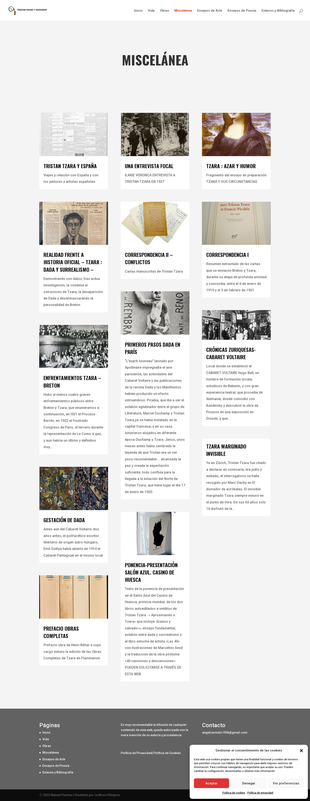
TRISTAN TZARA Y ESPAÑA (70, 166)
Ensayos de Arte (209, 10)
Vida (151, 10)
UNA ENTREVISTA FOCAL (149, 166)
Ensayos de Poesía (242, 10)
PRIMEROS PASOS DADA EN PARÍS (152, 347)
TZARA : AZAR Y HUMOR (231, 166)
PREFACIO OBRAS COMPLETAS (61, 632)
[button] (301, 750)
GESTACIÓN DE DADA (64, 520)
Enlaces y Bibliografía (278, 10)
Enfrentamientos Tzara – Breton (72, 381)
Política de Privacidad (136, 753)
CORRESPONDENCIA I (227, 254)
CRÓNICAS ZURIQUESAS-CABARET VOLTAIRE (231, 353)
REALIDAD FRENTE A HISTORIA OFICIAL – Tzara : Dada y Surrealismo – (72, 262)
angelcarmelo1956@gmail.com (224, 732)
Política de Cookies (167, 753)
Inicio (138, 10)
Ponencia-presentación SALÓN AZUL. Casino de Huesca (151, 572)
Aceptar (211, 783)
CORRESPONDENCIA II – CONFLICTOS (149, 258)
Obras (164, 10)
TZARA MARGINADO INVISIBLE (226, 449)
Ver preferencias (286, 783)
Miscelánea (183, 10)
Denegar (248, 783)
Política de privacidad (260, 792)
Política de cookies (233, 792)
